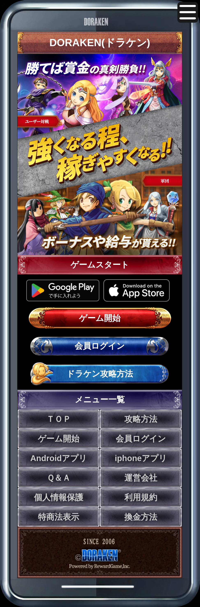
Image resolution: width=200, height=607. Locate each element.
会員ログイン (100, 345)
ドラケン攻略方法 (99, 373)
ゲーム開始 (99, 318)
